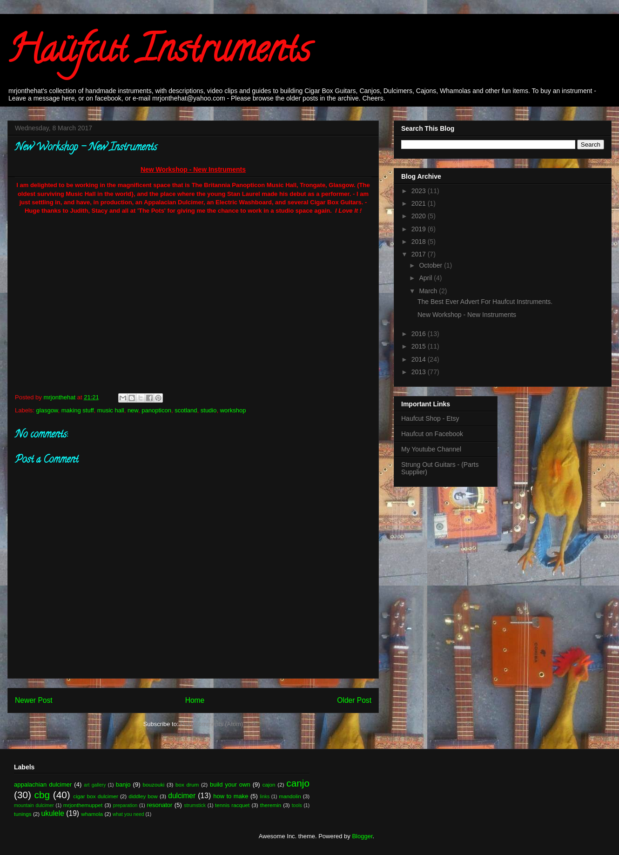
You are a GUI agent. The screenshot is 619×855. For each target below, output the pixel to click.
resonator (160, 804)
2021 (419, 203)
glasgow (47, 410)
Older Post (354, 700)
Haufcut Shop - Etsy (430, 418)
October (431, 265)
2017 (419, 254)
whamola (92, 814)
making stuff (77, 410)
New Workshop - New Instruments (466, 314)
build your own (230, 784)
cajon (269, 784)
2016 (419, 333)
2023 (419, 191)
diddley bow (143, 796)
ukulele (52, 813)
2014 (419, 359)
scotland (186, 410)
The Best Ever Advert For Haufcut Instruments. (484, 301)
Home (195, 700)
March (429, 291)
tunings (23, 814)
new (133, 410)
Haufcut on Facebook (432, 434)
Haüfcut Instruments (158, 53)
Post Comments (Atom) (211, 723)
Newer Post (34, 700)
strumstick (195, 805)
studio (209, 410)
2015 (419, 346)
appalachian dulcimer (43, 784)
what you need (128, 814)
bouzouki (154, 784)
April (426, 278)
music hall (110, 410)
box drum (187, 784)
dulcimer (181, 796)
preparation (125, 805)
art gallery (95, 785)
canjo (298, 783)
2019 (419, 229)
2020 (419, 216)
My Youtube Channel (431, 449)
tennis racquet (232, 805)
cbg (42, 794)
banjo (123, 784)
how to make (230, 796)
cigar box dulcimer (95, 796)
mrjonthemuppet (82, 805)
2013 (419, 372)
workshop (233, 410)
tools (297, 805)
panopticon (156, 410)
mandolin (290, 796)
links (264, 796)
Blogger (362, 836)
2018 (419, 241)
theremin (270, 805)
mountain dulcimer (34, 805)
